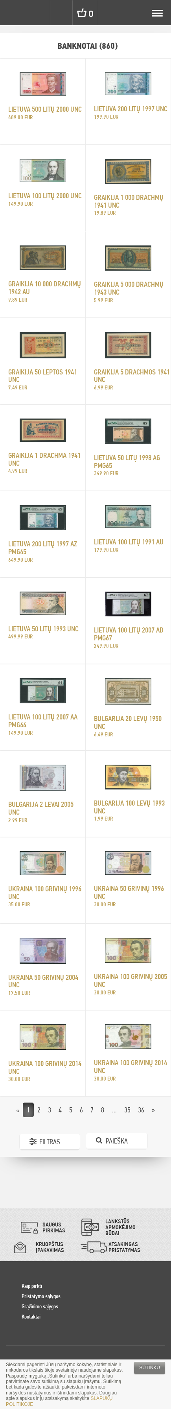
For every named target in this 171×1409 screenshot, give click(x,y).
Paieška (117, 1141)
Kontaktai (31, 1316)
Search (62, 12)
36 (141, 1110)
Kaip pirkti (32, 1286)
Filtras (49, 1142)
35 (127, 1110)
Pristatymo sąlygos (41, 1296)
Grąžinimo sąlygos (40, 1306)
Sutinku (149, 1367)
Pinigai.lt (12, 12)
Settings (38, 12)
